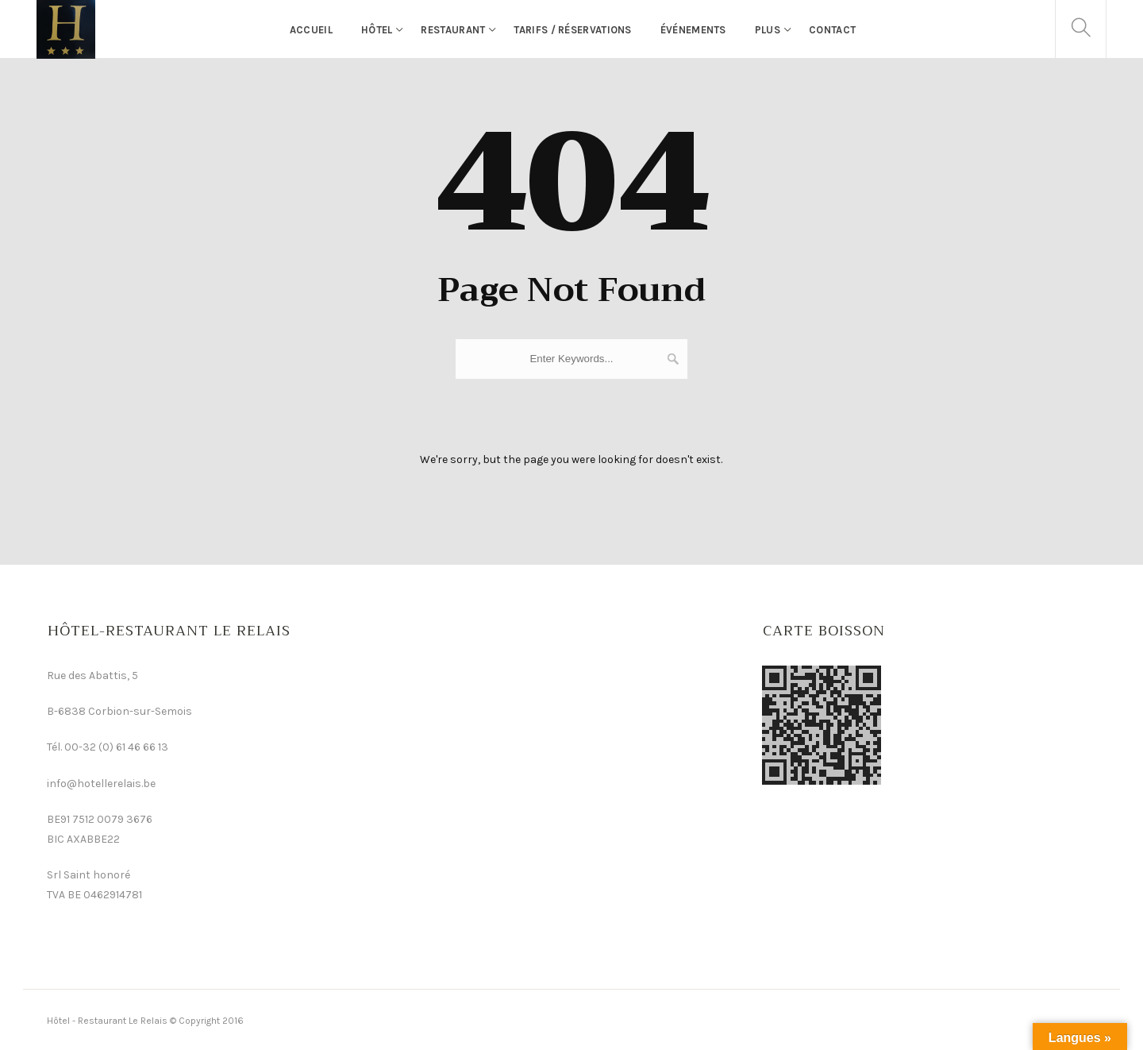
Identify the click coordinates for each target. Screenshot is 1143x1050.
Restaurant (453, 30)
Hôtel (377, 30)
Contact (832, 30)
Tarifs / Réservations (572, 30)
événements (693, 30)
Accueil (311, 30)
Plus (767, 30)
